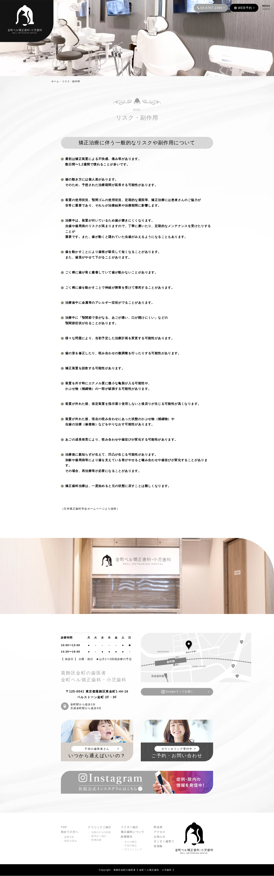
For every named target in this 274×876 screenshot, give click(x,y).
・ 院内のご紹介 (97, 836)
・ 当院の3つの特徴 (99, 832)
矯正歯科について (132, 832)
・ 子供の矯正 (129, 846)
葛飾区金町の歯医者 (124, 870)
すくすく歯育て (164, 841)
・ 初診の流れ (69, 841)
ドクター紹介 (130, 827)
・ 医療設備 (95, 840)
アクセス (160, 832)
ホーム (55, 81)
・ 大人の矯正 (129, 842)
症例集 (158, 846)
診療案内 (127, 837)
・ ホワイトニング (131, 849)
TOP (64, 827)
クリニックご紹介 (99, 827)
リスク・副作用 (71, 81)
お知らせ (160, 837)
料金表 (158, 827)
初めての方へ (69, 832)
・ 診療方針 (68, 837)
